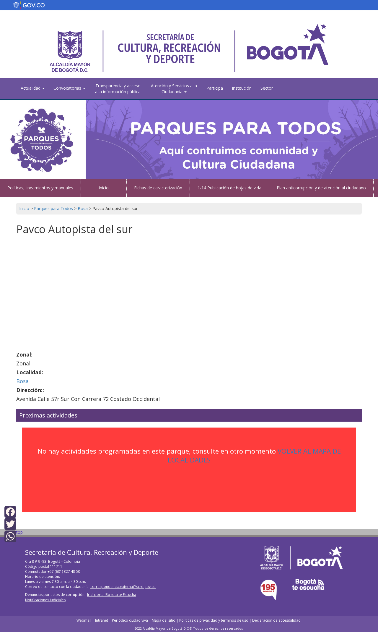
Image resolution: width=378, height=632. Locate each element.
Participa (214, 88)
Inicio (104, 188)
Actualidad (33, 88)
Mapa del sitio (163, 620)
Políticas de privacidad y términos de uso (213, 620)
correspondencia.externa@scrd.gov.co (123, 586)
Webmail (84, 620)
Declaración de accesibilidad (276, 620)
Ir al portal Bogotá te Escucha (111, 594)
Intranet (101, 620)
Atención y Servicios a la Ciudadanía (174, 88)
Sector (266, 88)
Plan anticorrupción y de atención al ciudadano (321, 188)
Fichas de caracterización (158, 188)
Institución (242, 88)
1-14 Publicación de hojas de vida (229, 188)
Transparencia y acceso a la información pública (118, 88)
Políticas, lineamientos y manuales (40, 188)
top (19, 532)
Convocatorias (69, 88)
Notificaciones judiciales (45, 599)
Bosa (22, 381)
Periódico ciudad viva (130, 620)
